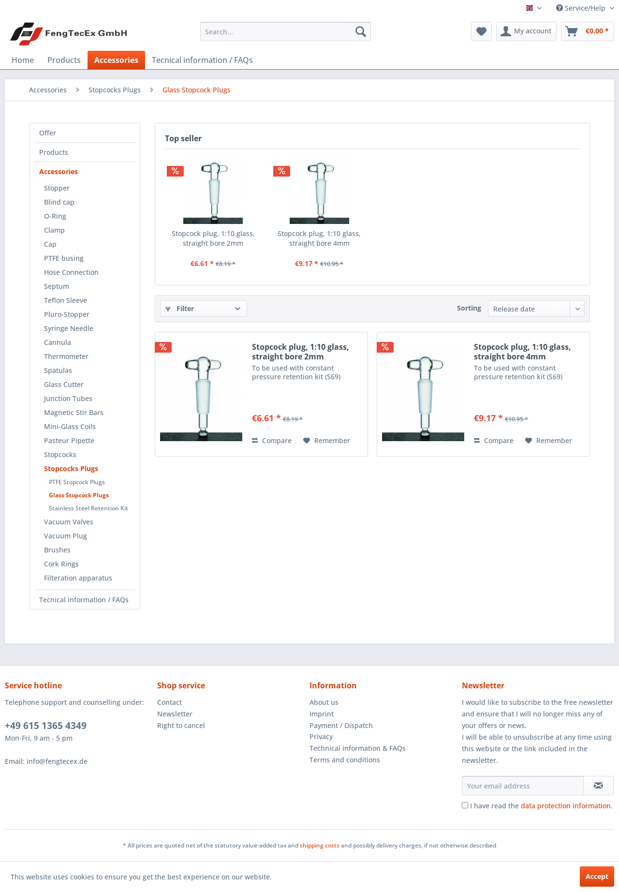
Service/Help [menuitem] (581, 8)
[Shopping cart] (587, 31)
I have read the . (541, 805)
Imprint (322, 713)
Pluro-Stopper (66, 314)
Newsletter (174, 713)
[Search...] (285, 31)
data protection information (566, 805)
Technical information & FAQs (358, 748)
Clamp (54, 230)
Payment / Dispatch (341, 725)
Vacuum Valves (68, 521)
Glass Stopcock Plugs (79, 495)
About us (324, 702)
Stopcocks (60, 454)
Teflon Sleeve (65, 300)
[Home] (23, 60)
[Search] (361, 31)
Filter (179, 308)
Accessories (58, 171)
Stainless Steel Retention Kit (88, 508)
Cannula (57, 342)
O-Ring (55, 216)
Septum (56, 286)
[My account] (526, 31)
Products (53, 152)
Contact (169, 702)
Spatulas (58, 370)
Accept (597, 876)
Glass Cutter (64, 384)
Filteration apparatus (78, 577)
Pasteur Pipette (69, 440)
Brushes (57, 549)
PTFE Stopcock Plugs (77, 482)
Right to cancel (181, 725)
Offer (47, 132)
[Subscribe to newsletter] (598, 785)
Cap (50, 244)
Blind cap (59, 202)
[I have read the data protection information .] (465, 805)
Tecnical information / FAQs (84, 599)
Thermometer (66, 356)
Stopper (57, 188)
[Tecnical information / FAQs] (202, 60)
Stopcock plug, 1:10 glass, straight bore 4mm (319, 238)
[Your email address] (523, 785)
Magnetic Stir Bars (73, 412)
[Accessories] (116, 60)
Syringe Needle (68, 328)
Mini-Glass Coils (70, 426)
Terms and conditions (345, 759)
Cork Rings (61, 563)
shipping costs (319, 845)
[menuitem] (285, 31)
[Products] (64, 60)
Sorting (469, 307)
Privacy (321, 736)
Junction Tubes (68, 398)
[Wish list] (481, 31)
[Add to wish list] (326, 440)
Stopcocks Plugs (71, 468)
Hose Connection (71, 272)
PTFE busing (64, 258)
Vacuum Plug (65, 535)
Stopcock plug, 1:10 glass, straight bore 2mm (213, 238)
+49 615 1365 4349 (46, 725)
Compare (272, 440)
